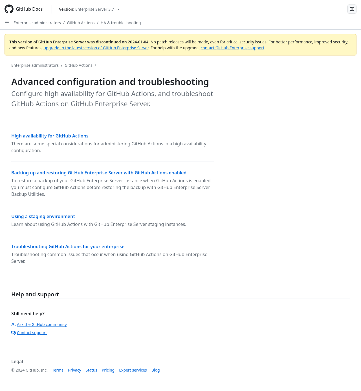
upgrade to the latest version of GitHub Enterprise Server (95, 47)
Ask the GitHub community (39, 324)
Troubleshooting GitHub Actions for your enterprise (67, 246)
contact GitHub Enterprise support (233, 47)
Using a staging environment (43, 216)
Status (91, 370)
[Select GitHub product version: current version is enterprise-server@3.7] (89, 9)
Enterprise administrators (37, 22)
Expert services (133, 370)
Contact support (29, 332)
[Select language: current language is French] (351, 9)
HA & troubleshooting (121, 22)
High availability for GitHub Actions (50, 136)
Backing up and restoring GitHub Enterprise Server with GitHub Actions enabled (98, 173)
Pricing (108, 370)
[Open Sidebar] (6, 22)
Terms (57, 370)
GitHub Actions (80, 22)
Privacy (74, 370)
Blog (155, 370)
